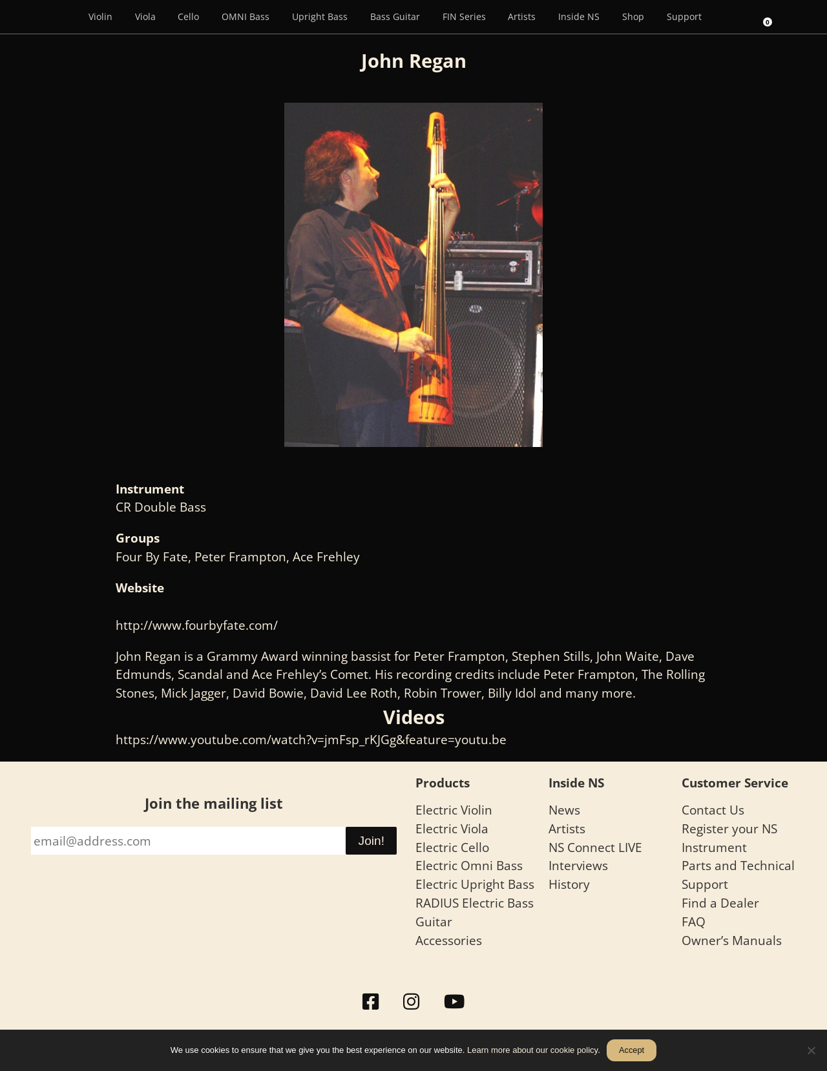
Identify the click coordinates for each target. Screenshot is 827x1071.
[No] (810, 1050)
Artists (522, 16)
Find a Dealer (720, 902)
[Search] (730, 17)
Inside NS (579, 16)
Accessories (448, 940)
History (569, 884)
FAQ (694, 921)
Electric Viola (451, 828)
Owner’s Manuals (732, 940)
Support (684, 16)
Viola (145, 16)
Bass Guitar (395, 16)
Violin (100, 16)
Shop (633, 16)
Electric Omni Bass (469, 865)
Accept (631, 1050)
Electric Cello (452, 847)
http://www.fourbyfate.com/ (197, 625)
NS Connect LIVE (595, 847)
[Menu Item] (59, 17)
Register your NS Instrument (729, 838)
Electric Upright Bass (474, 884)
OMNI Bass (245, 16)
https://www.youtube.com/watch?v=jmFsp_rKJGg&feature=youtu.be (311, 739)
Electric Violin (453, 809)
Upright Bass (320, 16)
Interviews (578, 865)
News (564, 809)
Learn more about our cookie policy (532, 1050)
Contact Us (713, 809)
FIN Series (464, 16)
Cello (188, 16)
